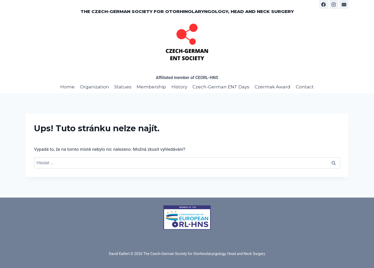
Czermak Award (272, 86)
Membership (151, 86)
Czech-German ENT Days (220, 86)
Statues (122, 86)
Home (67, 86)
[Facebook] (323, 4)
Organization (94, 86)
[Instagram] (333, 4)
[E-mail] (343, 4)
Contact (305, 86)
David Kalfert (119, 254)
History (179, 86)
